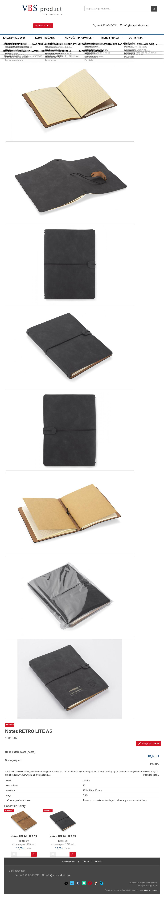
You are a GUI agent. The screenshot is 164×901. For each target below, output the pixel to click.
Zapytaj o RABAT (148, 743)
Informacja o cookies (148, 890)
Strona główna (11, 56)
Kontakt (98, 861)
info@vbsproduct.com (136, 25)
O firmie (85, 861)
